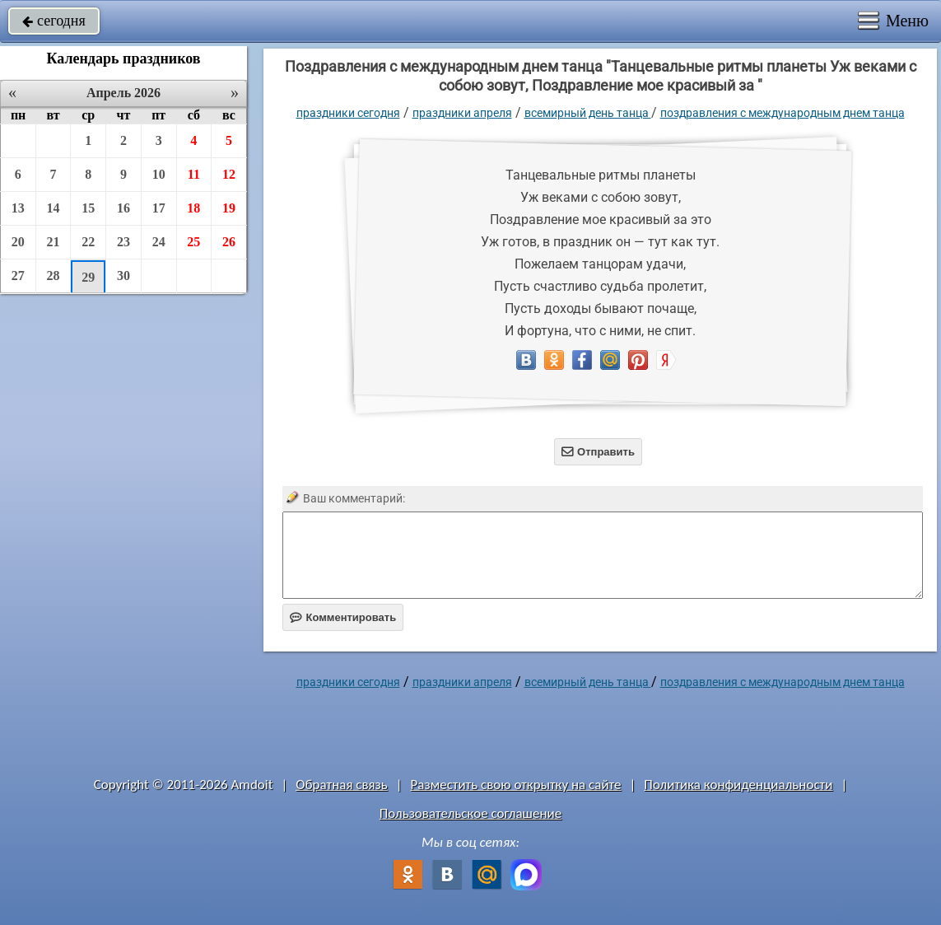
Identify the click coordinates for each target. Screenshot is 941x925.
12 (228, 174)
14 (53, 208)
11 (194, 174)
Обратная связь (342, 784)
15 (88, 208)
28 (53, 276)
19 (228, 208)
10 (158, 174)
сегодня (54, 20)
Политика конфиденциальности (738, 784)
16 (123, 208)
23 (123, 242)
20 (18, 242)
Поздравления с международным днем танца (782, 112)
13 (18, 208)
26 (228, 242)
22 (88, 242)
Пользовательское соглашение (470, 813)
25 (193, 242)
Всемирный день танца (587, 112)
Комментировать (343, 617)
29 (88, 277)
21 (53, 242)
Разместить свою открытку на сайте (516, 784)
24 (158, 242)
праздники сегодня (348, 112)
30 (123, 276)
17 (158, 208)
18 (193, 208)
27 (18, 276)
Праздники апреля (462, 112)
